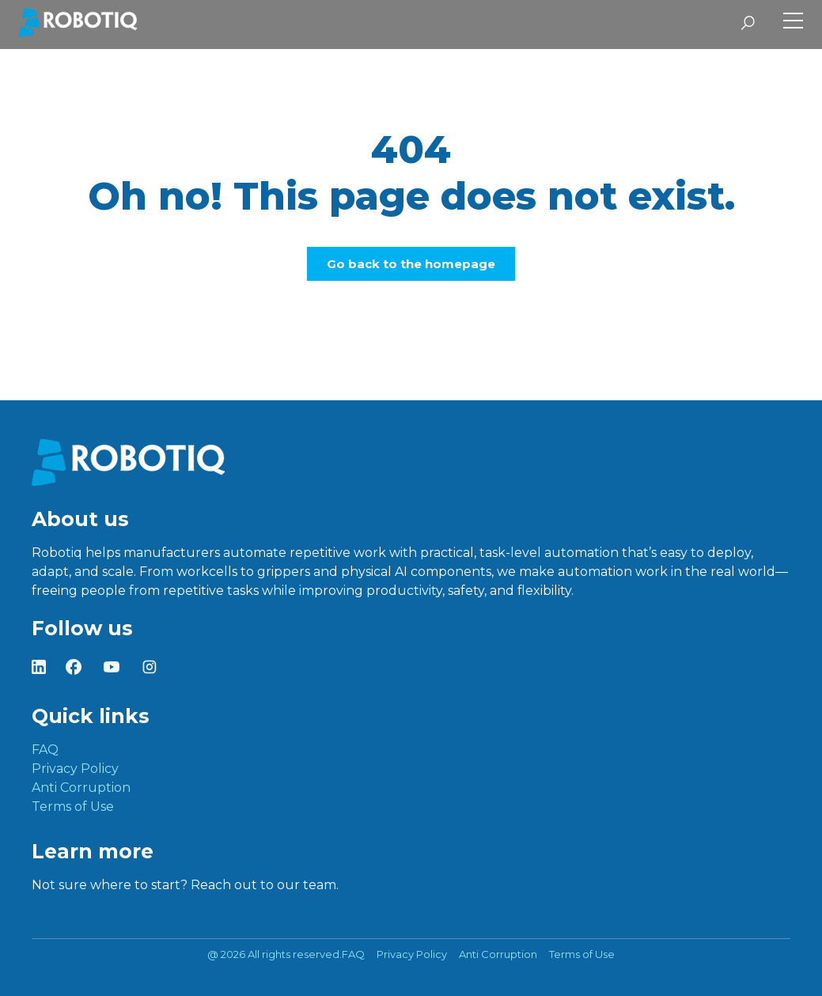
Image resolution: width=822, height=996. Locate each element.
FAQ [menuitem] (45, 749)
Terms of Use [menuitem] (73, 806)
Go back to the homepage (411, 263)
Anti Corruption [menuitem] (81, 787)
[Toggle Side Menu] (793, 22)
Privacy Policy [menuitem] (75, 768)
